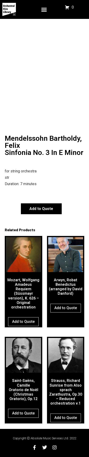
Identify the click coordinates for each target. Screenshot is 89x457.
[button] (44, 9)
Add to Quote (41, 208)
